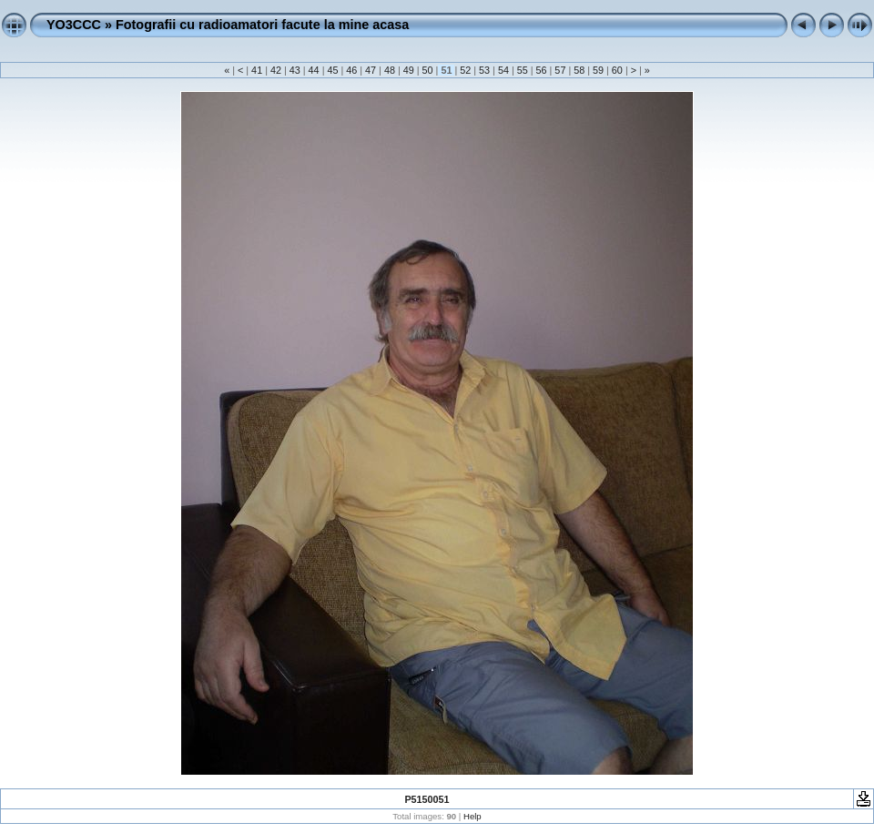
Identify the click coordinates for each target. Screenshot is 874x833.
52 (465, 70)
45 (332, 70)
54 (503, 70)
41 (257, 70)
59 (598, 70)
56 (542, 70)
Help (472, 816)
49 (409, 70)
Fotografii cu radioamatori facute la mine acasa (262, 24)
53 (484, 70)
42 (276, 70)
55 (522, 70)
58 (579, 70)
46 (351, 70)
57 (560, 70)
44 (314, 70)
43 (295, 70)
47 (370, 70)
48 (389, 70)
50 (428, 70)
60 (617, 70)
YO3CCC (73, 24)
